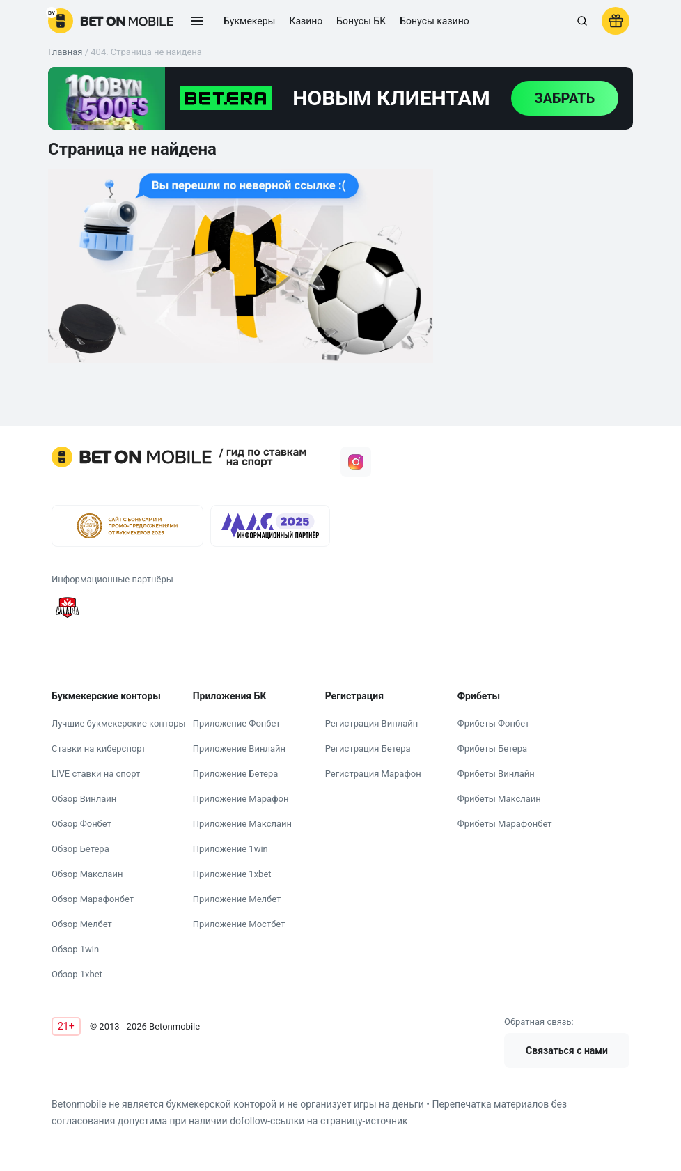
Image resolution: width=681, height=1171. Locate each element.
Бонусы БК (361, 20)
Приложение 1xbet (232, 874)
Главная (65, 51)
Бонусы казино (434, 20)
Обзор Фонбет (81, 824)
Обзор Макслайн (87, 874)
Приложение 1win (230, 849)
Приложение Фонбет (237, 723)
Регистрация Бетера (368, 748)
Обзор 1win (75, 949)
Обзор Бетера (80, 849)
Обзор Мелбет (82, 924)
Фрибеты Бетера (492, 748)
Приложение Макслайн (242, 824)
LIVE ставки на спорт (96, 773)
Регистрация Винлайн (371, 723)
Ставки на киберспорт (99, 748)
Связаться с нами (567, 1050)
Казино (305, 20)
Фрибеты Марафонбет (504, 824)
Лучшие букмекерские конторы (119, 723)
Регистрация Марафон (373, 773)
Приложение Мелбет (237, 899)
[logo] (110, 21)
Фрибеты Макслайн (499, 798)
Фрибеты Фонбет (493, 723)
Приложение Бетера (236, 773)
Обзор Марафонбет (93, 899)
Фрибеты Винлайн (496, 773)
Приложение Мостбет (239, 924)
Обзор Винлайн (84, 798)
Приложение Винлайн (239, 748)
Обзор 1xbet (77, 974)
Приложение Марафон (241, 798)
